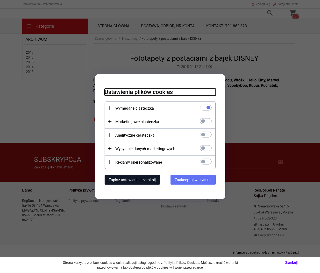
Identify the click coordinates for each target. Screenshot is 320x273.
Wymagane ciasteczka (134, 108)
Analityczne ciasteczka (135, 135)
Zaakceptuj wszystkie (193, 179)
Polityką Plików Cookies (181, 263)
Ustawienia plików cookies (139, 91)
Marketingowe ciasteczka (137, 121)
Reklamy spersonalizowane (138, 162)
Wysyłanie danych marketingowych (145, 148)
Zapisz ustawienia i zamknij (132, 179)
